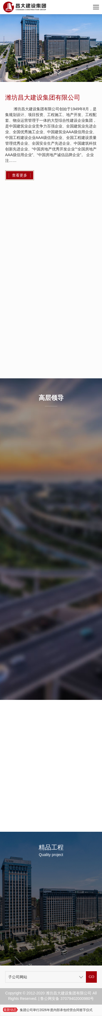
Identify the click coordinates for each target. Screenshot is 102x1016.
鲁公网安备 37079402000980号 (67, 998)
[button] (51, 74)
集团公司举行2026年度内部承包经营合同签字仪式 (56, 1010)
